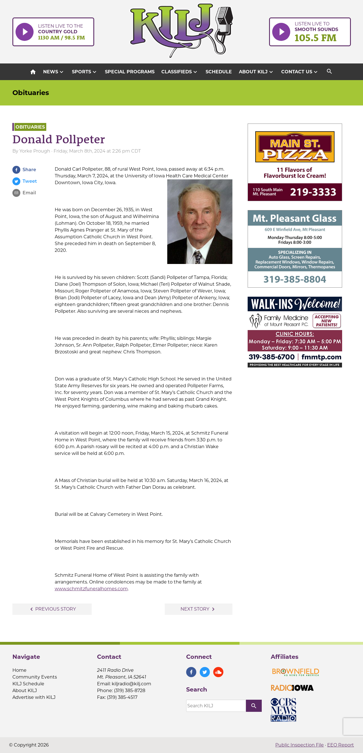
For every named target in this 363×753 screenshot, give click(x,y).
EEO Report (340, 745)
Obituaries (30, 93)
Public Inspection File (299, 745)
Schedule (219, 71)
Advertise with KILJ (34, 697)
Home (19, 670)
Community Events (34, 677)
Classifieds (180, 72)
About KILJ (256, 72)
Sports (85, 72)
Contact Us (300, 72)
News (54, 72)
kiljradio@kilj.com (131, 683)
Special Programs (130, 71)
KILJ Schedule (28, 683)
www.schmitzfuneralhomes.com (91, 588)
